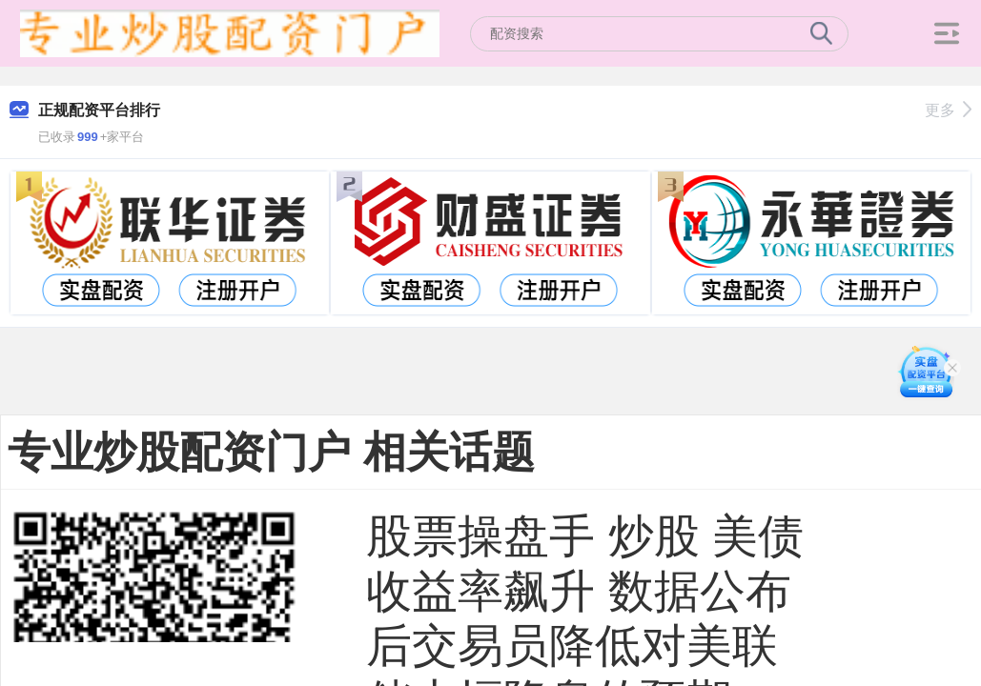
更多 (948, 110)
